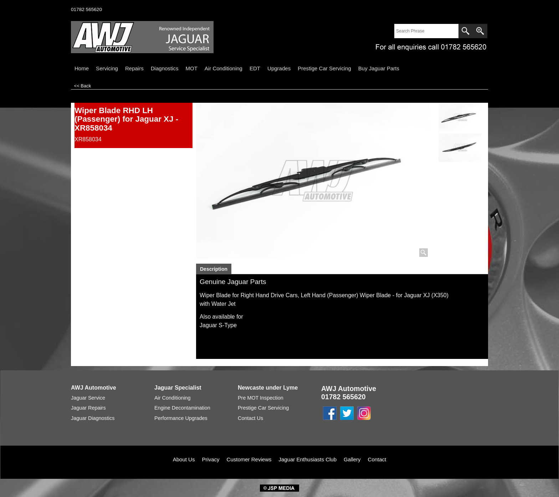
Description (213, 269)
